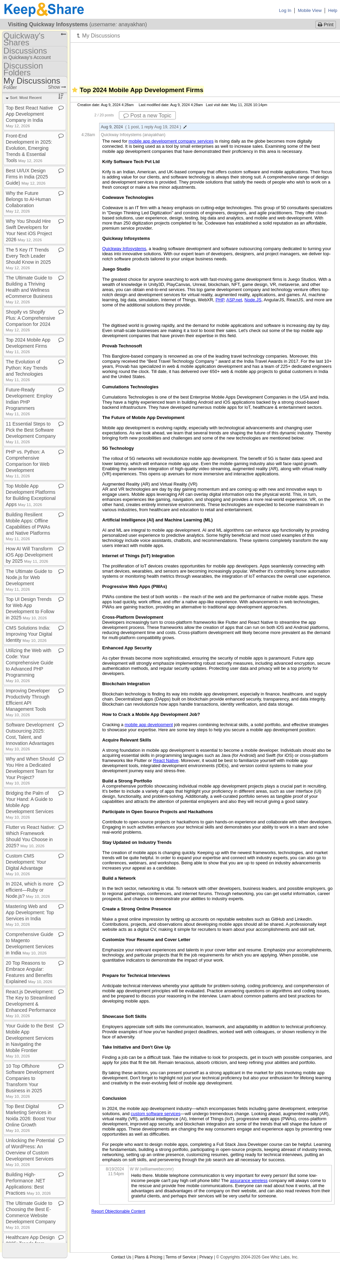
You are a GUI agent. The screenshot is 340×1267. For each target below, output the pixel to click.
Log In (285, 10)
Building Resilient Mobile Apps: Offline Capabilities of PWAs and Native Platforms (28, 526)
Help (332, 10)
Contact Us (121, 1257)
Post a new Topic (147, 115)
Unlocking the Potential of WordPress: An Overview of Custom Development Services (30, 1152)
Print (326, 24)
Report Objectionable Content (118, 1211)
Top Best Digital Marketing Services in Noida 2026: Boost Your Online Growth (31, 1118)
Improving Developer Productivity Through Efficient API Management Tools (28, 702)
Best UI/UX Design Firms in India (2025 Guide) (27, 177)
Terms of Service (181, 1257)
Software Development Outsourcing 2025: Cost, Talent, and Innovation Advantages (30, 736)
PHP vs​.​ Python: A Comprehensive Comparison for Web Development (27, 463)
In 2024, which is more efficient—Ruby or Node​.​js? (29, 890)
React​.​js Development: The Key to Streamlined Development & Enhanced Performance (31, 1003)
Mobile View (310, 10)
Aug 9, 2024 (144, 127)
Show (57, 87)
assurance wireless (249, 1180)
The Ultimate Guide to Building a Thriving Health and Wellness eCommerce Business (29, 289)
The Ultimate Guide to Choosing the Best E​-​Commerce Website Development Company (31, 1214)
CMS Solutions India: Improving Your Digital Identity (29, 634)
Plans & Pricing (148, 1257)
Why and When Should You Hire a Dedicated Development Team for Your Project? (30, 770)
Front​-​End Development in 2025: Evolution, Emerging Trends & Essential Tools (29, 148)
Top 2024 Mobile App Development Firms (28, 345)
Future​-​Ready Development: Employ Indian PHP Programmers (29, 401)
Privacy (206, 1257)
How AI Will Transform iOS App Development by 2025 (29, 555)
